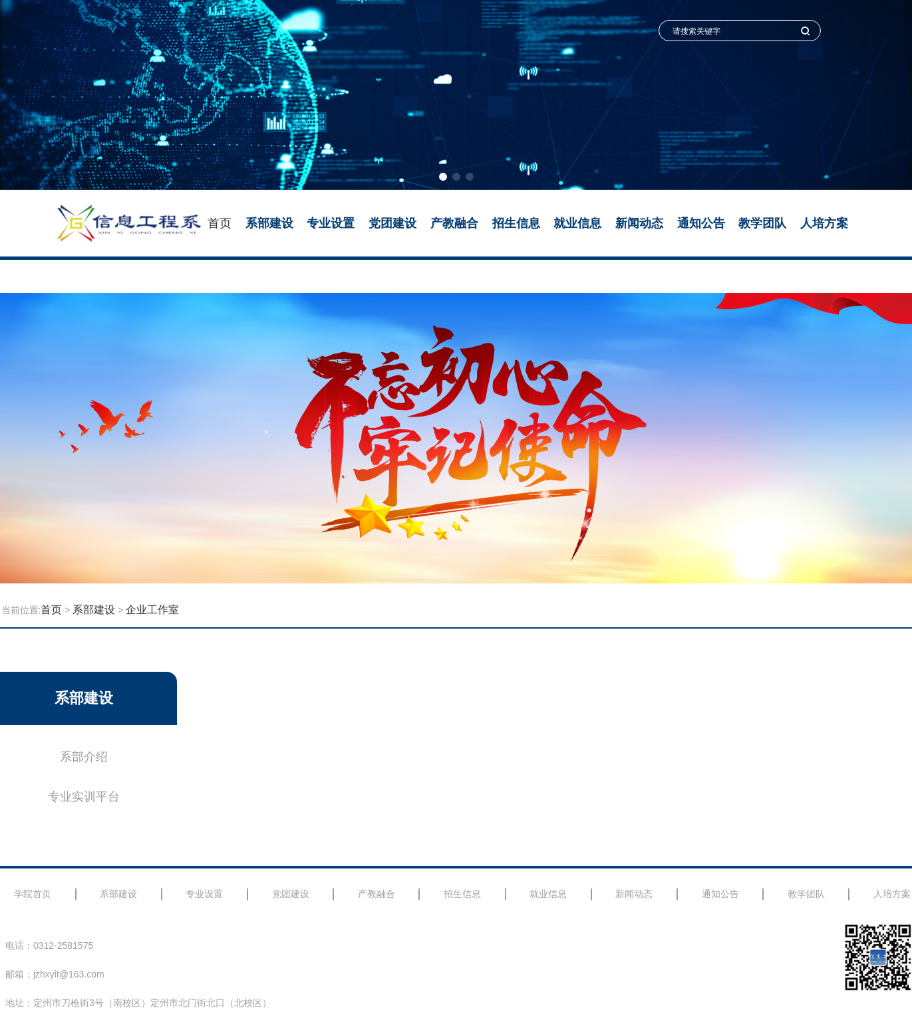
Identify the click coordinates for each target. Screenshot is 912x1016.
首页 (219, 223)
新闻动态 (639, 223)
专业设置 (331, 223)
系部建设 (269, 223)
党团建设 (392, 223)
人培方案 (824, 223)
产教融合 (454, 223)
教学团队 (762, 223)
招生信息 (516, 223)
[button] (443, 177)
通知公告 (701, 223)
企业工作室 (152, 609)
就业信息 (577, 223)
